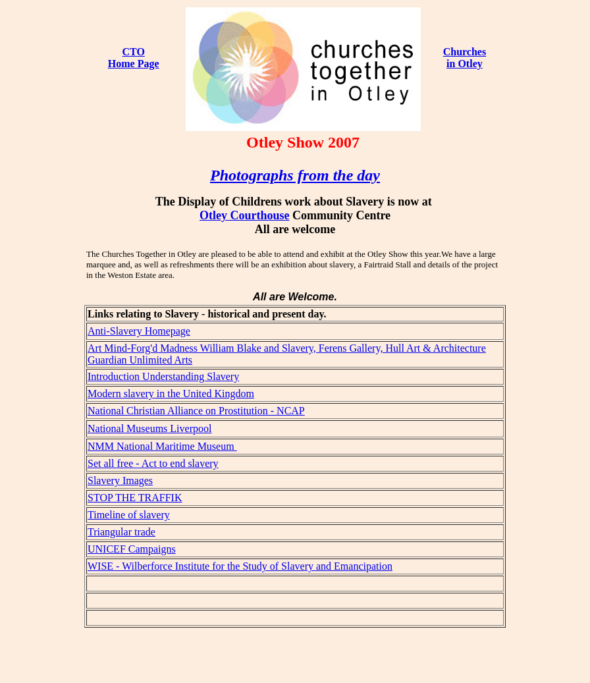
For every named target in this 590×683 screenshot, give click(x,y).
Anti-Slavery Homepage (139, 331)
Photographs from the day (295, 175)
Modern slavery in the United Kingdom (171, 393)
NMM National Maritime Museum (162, 446)
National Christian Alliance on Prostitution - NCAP (196, 410)
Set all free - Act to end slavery (153, 463)
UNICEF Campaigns (132, 549)
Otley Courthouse (245, 215)
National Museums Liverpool (149, 428)
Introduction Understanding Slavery (163, 376)
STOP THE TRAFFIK (135, 497)
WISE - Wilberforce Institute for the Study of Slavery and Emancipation (240, 566)
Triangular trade (121, 531)
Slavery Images (120, 480)
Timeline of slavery (129, 514)
